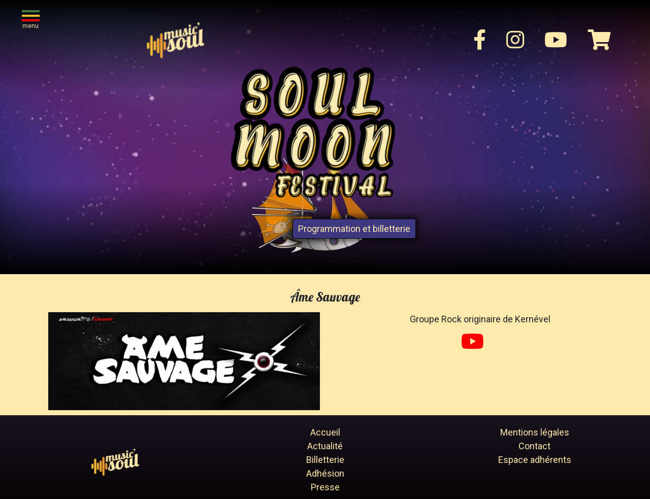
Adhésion (325, 473)
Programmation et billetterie (354, 228)
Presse (325, 487)
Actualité (325, 446)
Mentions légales (534, 432)
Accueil (325, 432)
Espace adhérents (534, 459)
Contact (534, 446)
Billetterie (325, 459)
